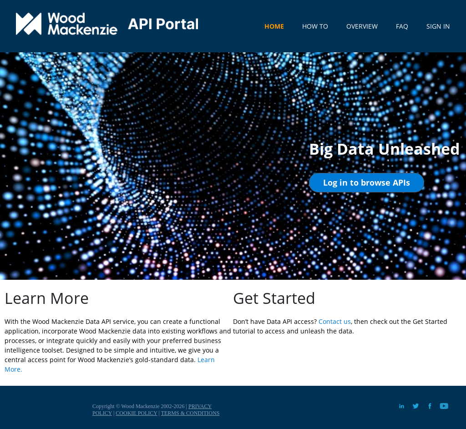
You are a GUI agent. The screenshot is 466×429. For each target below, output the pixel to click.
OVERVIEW (362, 26)
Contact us (335, 321)
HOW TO (315, 26)
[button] (366, 182)
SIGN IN (438, 26)
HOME (274, 26)
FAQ (402, 26)
